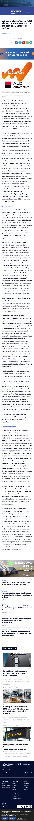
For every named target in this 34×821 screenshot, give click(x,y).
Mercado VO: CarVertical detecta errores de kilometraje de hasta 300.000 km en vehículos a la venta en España (17, 633)
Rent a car (4, 616)
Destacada (4, 591)
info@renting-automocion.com (8, 812)
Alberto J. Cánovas (6, 587)
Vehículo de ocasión (7, 629)
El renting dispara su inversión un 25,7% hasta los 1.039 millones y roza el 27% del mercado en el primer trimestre (17, 608)
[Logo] (16, 12)
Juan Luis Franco (11, 33)
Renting (9, 35)
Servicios (4, 580)
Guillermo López (6, 599)
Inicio (3, 35)
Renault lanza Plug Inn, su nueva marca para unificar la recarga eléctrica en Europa (15, 673)
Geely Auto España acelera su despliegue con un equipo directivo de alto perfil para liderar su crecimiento (17, 595)
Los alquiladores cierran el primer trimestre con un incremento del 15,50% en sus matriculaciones (17, 620)
